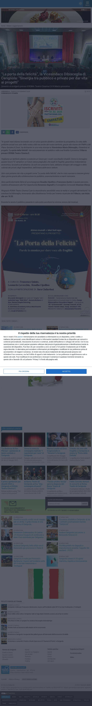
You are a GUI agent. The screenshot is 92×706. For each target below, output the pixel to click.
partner (20, 337)
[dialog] (46, 353)
